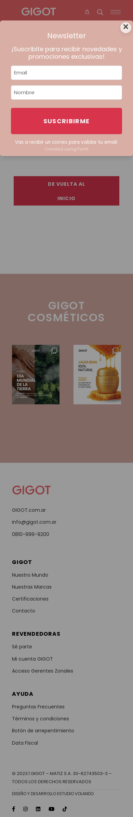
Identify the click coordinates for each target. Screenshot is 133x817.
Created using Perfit (66, 149)
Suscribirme (66, 121)
